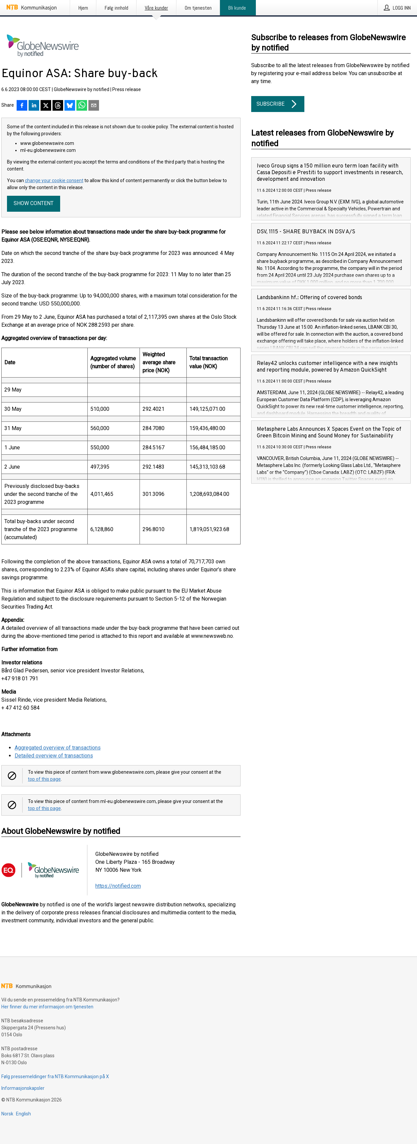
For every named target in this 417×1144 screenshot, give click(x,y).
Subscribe (278, 104)
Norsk (7, 1113)
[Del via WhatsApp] (81, 106)
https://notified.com (118, 886)
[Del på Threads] (57, 106)
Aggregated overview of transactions (58, 747)
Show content (33, 203)
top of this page (44, 779)
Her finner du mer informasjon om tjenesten (47, 1006)
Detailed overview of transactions (54, 755)
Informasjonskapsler (23, 1088)
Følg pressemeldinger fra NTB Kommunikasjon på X (55, 1076)
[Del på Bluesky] (69, 106)
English (23, 1113)
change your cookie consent (54, 180)
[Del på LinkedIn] (34, 106)
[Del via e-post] (93, 106)
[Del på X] (46, 106)
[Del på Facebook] (22, 106)
